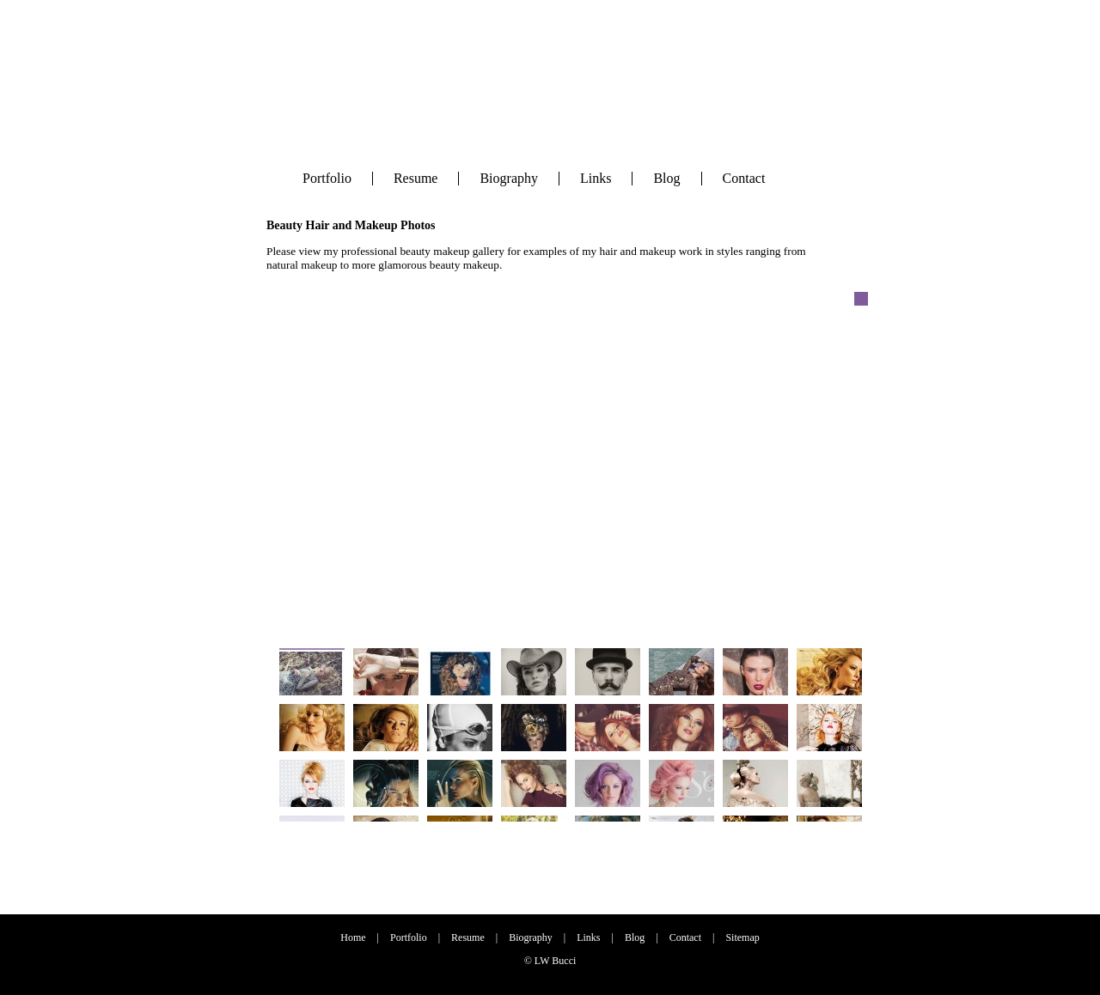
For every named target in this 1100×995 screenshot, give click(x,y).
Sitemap (742, 937)
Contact (744, 178)
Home (352, 937)
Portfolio (326, 178)
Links (595, 178)
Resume (416, 178)
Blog (666, 178)
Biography (509, 178)
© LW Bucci (550, 961)
